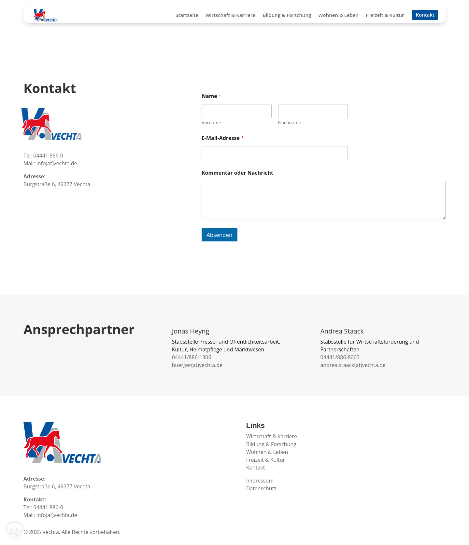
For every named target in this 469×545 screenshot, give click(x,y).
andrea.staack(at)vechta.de (352, 365)
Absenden (219, 234)
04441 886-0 (48, 155)
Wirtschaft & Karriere (230, 15)
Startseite (187, 15)
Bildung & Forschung (287, 15)
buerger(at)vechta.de (197, 365)
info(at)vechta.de (56, 163)
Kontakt (425, 15)
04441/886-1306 (191, 357)
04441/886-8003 (340, 357)
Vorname (211, 122)
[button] (14, 530)
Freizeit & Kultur (385, 15)
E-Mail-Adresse (223, 138)
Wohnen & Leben (338, 15)
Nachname (289, 122)
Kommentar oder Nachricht (237, 173)
